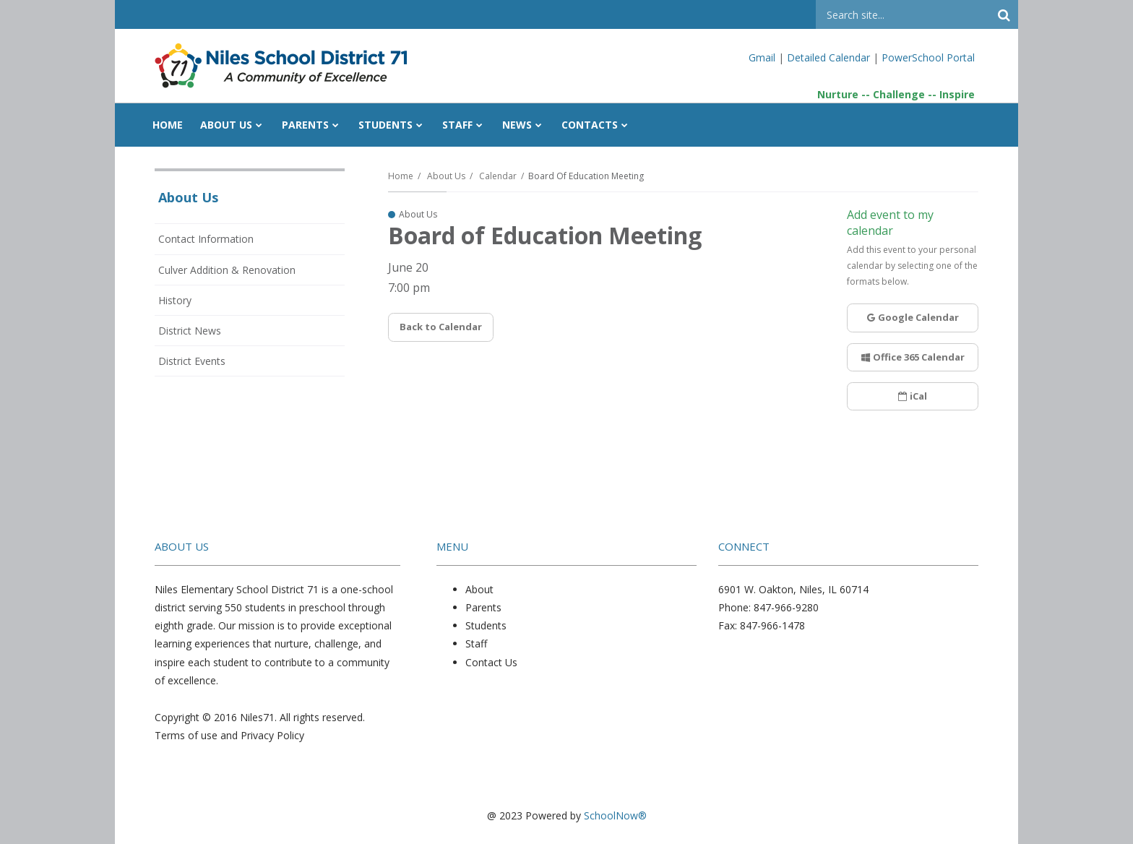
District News (189, 330)
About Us (446, 176)
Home (400, 176)
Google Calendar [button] (913, 317)
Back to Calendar (441, 326)
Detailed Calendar (828, 57)
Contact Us (491, 662)
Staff (476, 643)
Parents (483, 607)
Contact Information (206, 239)
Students (486, 625)
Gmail (763, 57)
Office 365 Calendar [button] (913, 356)
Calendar (498, 176)
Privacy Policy (272, 735)
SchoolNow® (615, 815)
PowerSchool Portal (928, 57)
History (174, 300)
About (479, 589)
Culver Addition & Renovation (227, 270)
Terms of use (186, 735)
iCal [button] (912, 395)
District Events (191, 361)
